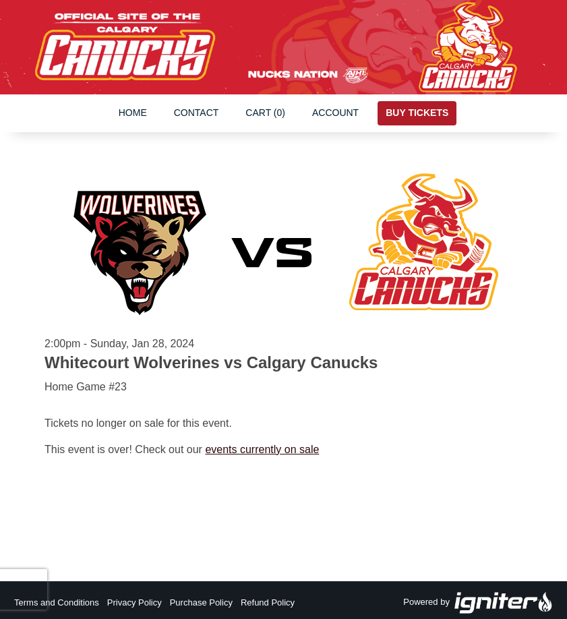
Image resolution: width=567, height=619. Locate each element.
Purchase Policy (201, 602)
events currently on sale (262, 449)
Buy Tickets (417, 112)
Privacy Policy (134, 602)
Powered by (478, 603)
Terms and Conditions (56, 602)
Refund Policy (268, 602)
